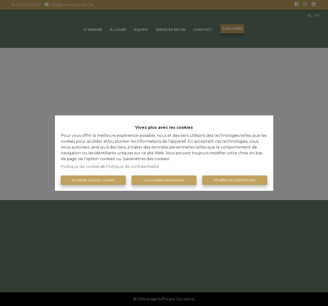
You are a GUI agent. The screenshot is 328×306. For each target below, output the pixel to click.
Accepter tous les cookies (93, 180)
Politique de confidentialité (132, 166)
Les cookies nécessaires (164, 180)
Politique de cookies (80, 166)
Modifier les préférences (234, 180)
